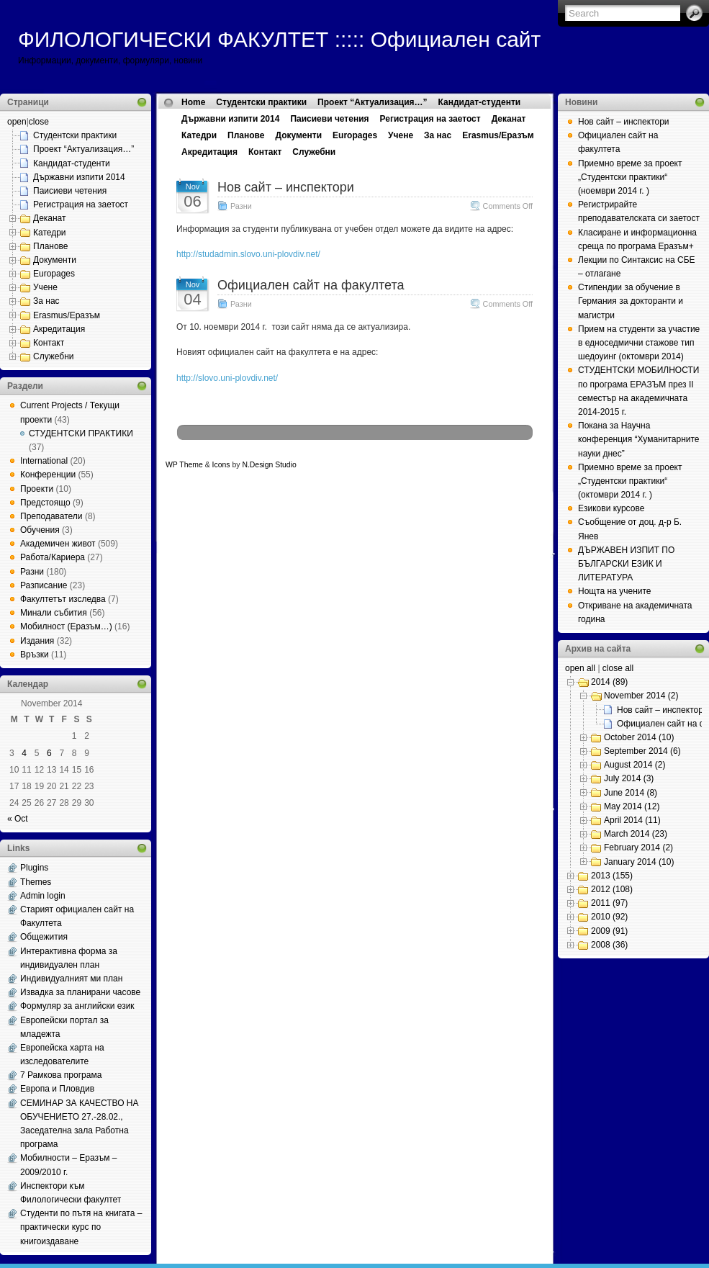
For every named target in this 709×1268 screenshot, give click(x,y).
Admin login (43, 896)
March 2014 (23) (635, 834)
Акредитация (59, 329)
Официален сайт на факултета (310, 285)
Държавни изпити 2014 (79, 177)
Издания (37, 641)
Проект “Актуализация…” (83, 149)
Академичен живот (58, 544)
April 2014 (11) (632, 820)
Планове (50, 246)
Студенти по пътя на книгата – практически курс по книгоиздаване (81, 1227)
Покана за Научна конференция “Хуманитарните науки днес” (639, 439)
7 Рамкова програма (60, 1075)
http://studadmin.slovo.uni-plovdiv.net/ (248, 254)
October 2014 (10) (639, 737)
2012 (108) (612, 889)
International (44, 461)
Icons (221, 465)
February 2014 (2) (638, 847)
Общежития (44, 937)
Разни (32, 572)
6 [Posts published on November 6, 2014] (49, 753)
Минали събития (53, 613)
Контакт (48, 343)
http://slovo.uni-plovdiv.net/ (227, 378)
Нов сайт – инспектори (285, 187)
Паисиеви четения (70, 191)
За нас (46, 301)
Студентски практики (75, 135)
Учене (45, 287)
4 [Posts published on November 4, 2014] (24, 753)
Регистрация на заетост (80, 204)
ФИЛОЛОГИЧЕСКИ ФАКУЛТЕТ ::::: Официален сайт (279, 39)
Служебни (53, 356)
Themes (35, 882)
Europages (54, 274)
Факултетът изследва (63, 599)
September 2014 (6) (642, 751)
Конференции (48, 474)
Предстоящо (45, 503)
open (17, 122)
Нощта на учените (614, 591)
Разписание (44, 585)
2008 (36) (609, 945)
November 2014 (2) (641, 696)
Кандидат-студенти (71, 163)
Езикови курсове (611, 508)
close (39, 122)
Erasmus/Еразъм (66, 315)
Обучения (40, 530)
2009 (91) (609, 931)
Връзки (34, 654)
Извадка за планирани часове (80, 992)
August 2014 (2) (634, 765)
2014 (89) (609, 682)
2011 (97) (609, 903)
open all (580, 668)
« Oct (17, 819)
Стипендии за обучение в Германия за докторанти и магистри (630, 301)
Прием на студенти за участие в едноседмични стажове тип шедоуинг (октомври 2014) (639, 342)
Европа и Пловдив (57, 1089)
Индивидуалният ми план (71, 979)
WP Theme (184, 465)
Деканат (49, 218)
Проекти (36, 489)
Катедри (49, 233)
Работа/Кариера (52, 557)
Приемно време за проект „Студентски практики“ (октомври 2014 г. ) (630, 481)
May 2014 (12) (631, 806)
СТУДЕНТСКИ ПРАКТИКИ (81, 433)
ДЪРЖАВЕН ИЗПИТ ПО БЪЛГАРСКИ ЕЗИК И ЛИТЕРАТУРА (626, 564)
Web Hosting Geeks (494, 465)
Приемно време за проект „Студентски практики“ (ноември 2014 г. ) (630, 177)
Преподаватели (51, 516)
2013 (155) (612, 876)
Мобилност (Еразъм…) (66, 626)
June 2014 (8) (630, 793)
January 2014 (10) (639, 862)
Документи (54, 260)
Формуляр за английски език (77, 1006)
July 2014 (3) (629, 778)
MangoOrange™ (380, 465)
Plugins (34, 868)
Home (193, 102)
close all (617, 668)
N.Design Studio (269, 465)
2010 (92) (609, 917)
